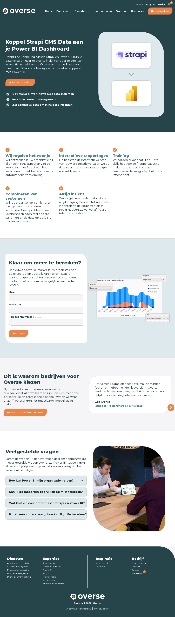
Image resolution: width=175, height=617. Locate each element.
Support (150, 4)
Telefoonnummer (20, 316)
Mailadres (15, 304)
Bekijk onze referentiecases (25, 412)
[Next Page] (170, 407)
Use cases (137, 11)
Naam (12, 292)
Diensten (63, 11)
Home (49, 11)
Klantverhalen (103, 11)
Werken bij (164, 4)
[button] (46, 481)
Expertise (82, 11)
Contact (138, 4)
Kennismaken (160, 11)
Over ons (121, 11)
